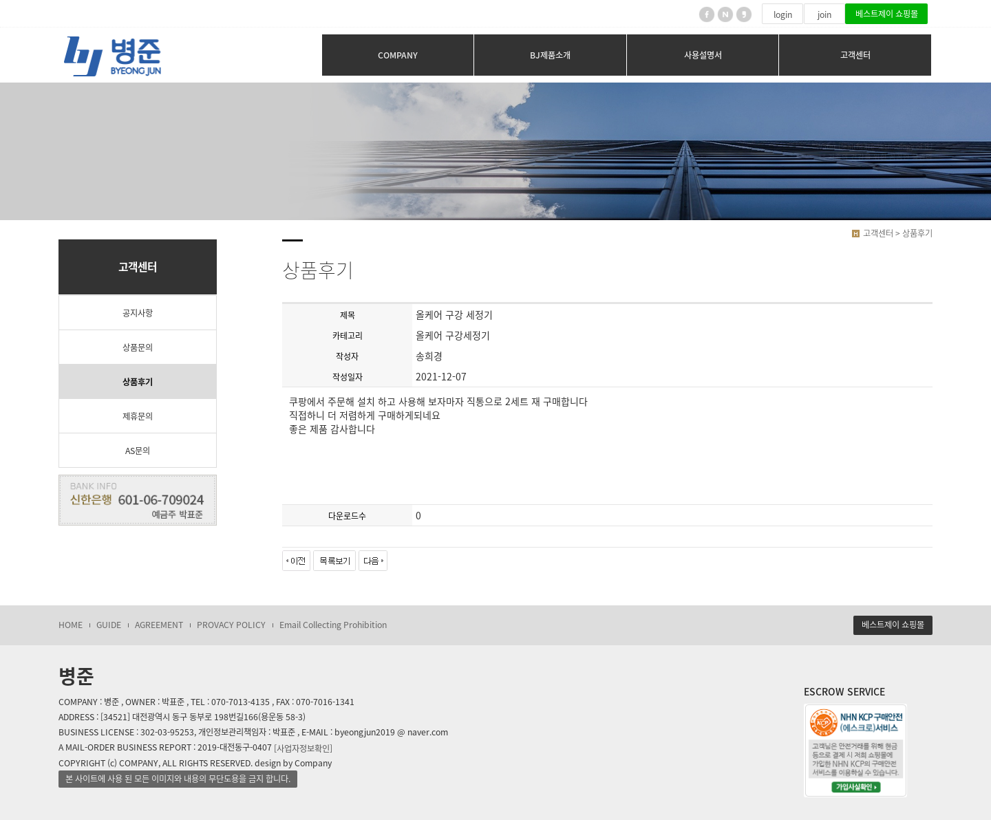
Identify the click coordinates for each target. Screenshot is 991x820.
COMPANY (398, 55)
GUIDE (108, 624)
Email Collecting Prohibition (333, 624)
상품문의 (137, 347)
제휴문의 (137, 416)
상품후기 (137, 382)
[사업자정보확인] (303, 748)
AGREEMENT (159, 624)
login (783, 14)
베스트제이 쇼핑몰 (886, 14)
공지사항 (137, 313)
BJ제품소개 (550, 55)
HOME (70, 624)
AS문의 (137, 450)
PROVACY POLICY (231, 624)
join (824, 14)
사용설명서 (703, 55)
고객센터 (855, 55)
